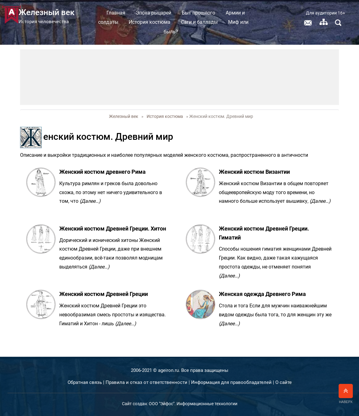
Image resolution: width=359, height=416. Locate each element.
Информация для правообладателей (231, 382)
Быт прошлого (204, 13)
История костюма (156, 22)
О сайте (283, 382)
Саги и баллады (205, 22)
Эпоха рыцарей (159, 13)
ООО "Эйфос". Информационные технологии (193, 403)
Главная (122, 13)
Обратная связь (85, 382)
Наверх (346, 394)
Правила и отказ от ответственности (146, 382)
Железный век (123, 116)
